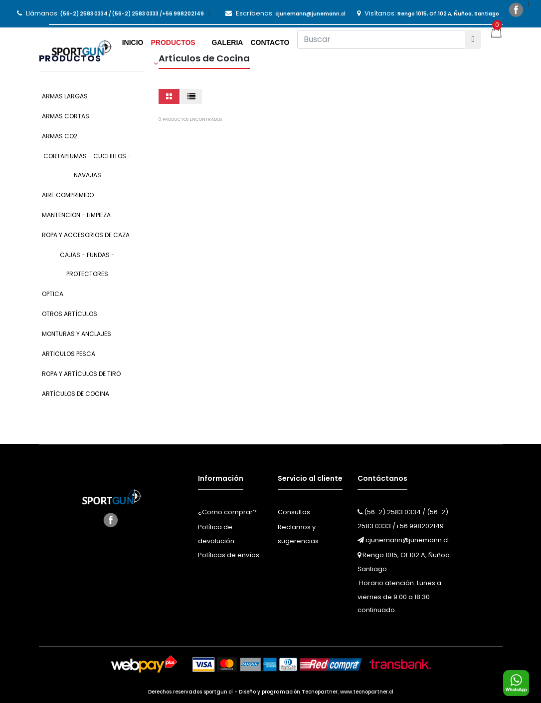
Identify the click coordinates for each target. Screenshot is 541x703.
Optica (52, 294)
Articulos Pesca (68, 354)
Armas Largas (65, 96)
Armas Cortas (65, 116)
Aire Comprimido (68, 195)
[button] (177, 46)
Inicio (133, 42)
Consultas (294, 512)
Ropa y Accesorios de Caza (86, 235)
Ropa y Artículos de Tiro (81, 373)
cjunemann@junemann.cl (403, 540)
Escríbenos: (285, 13)
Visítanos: (428, 13)
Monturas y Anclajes (76, 334)
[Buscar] (381, 39)
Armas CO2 (59, 136)
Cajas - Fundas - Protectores (87, 264)
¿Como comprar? (227, 512)
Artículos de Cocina (75, 393)
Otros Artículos (69, 314)
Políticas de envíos (228, 555)
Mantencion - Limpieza (76, 215)
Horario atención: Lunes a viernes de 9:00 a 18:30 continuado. (399, 596)
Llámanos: (110, 13)
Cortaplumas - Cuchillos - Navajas (87, 165)
